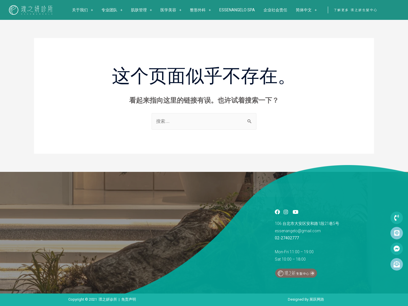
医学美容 (170, 10)
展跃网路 (316, 299)
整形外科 (200, 10)
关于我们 (82, 10)
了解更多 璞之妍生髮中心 (356, 10)
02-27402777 (287, 238)
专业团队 (111, 10)
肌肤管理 (141, 10)
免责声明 (128, 299)
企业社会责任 (275, 10)
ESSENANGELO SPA (237, 10)
